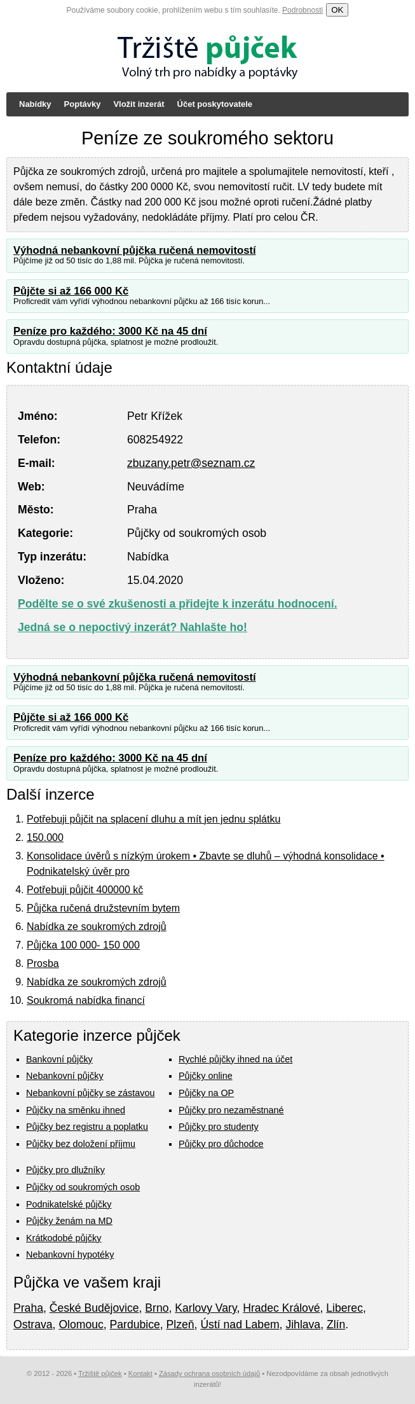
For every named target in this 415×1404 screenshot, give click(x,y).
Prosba (43, 963)
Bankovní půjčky (59, 1059)
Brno (156, 1308)
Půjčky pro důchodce (221, 1144)
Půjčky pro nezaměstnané (231, 1110)
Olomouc (80, 1324)
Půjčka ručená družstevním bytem (103, 908)
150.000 (45, 837)
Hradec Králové (281, 1308)
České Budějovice (94, 1308)
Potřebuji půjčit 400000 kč (85, 889)
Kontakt (140, 1373)
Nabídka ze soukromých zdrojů (97, 926)
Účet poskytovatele (215, 104)
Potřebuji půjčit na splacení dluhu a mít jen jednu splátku (153, 819)
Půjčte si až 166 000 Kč (70, 291)
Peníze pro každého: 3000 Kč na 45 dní (110, 331)
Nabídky (35, 104)
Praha (28, 1308)
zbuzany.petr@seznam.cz (191, 463)
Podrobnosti (302, 10)
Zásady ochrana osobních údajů (209, 1373)
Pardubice (135, 1324)
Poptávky (82, 104)
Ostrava (33, 1324)
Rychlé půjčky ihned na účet (235, 1059)
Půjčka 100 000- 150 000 (83, 945)
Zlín (336, 1324)
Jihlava (302, 1324)
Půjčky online (206, 1076)
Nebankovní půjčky (65, 1076)
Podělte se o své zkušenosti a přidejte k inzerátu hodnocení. (177, 603)
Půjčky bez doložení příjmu (80, 1144)
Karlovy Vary (205, 1308)
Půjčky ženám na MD (69, 1221)
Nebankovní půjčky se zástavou (90, 1093)
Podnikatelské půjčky (68, 1204)
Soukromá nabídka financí (86, 1000)
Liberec (344, 1308)
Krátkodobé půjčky (63, 1238)
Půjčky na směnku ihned (75, 1110)
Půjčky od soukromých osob (83, 1187)
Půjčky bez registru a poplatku (87, 1127)
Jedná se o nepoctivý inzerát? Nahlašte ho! (132, 627)
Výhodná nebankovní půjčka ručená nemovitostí (134, 250)
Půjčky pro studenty (219, 1127)
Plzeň (180, 1324)
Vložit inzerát (138, 104)
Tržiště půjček (100, 1373)
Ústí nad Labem (239, 1324)
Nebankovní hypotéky (70, 1254)
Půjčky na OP (206, 1093)
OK (337, 10)
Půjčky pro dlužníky (65, 1170)
